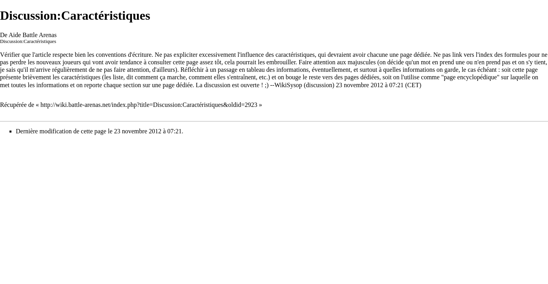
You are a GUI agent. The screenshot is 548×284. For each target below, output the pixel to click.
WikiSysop (288, 85)
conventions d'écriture (124, 54)
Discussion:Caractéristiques (28, 41)
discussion (319, 85)
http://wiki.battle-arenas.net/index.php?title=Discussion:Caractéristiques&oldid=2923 (149, 104)
